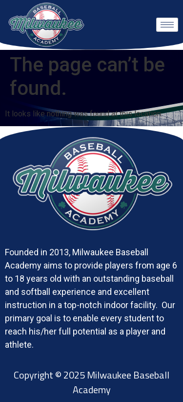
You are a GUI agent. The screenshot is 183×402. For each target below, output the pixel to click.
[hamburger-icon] (167, 25)
